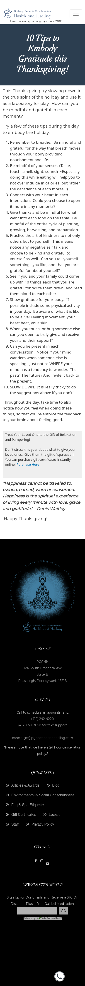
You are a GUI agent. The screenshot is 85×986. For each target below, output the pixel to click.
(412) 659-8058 (30, 725)
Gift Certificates (23, 814)
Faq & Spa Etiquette (27, 805)
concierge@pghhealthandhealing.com (42, 738)
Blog (55, 785)
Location (56, 814)
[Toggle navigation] (76, 13)
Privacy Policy (43, 824)
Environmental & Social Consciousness (42, 795)
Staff (15, 824)
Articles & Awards (25, 785)
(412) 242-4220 (42, 719)
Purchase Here (28, 464)
